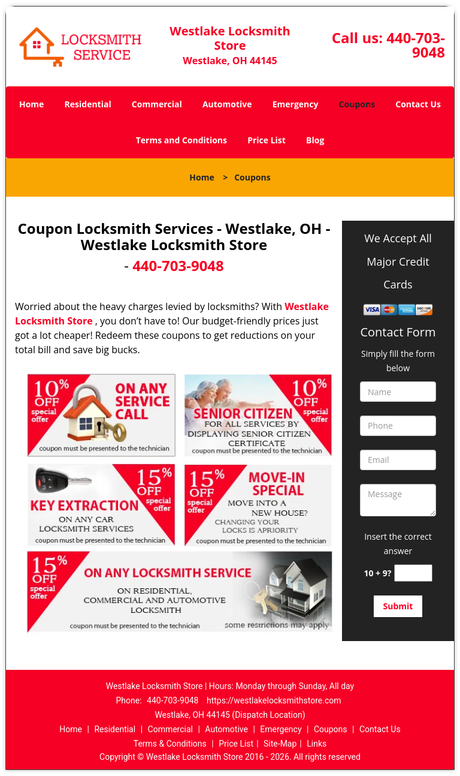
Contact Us (418, 104)
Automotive (227, 104)
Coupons (357, 104)
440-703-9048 (415, 45)
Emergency (296, 104)
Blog (315, 140)
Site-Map (280, 743)
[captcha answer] (413, 573)
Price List (266, 140)
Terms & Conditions (170, 743)
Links (316, 743)
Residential (88, 104)
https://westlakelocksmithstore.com (274, 700)
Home (31, 104)
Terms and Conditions (181, 140)
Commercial (157, 104)
